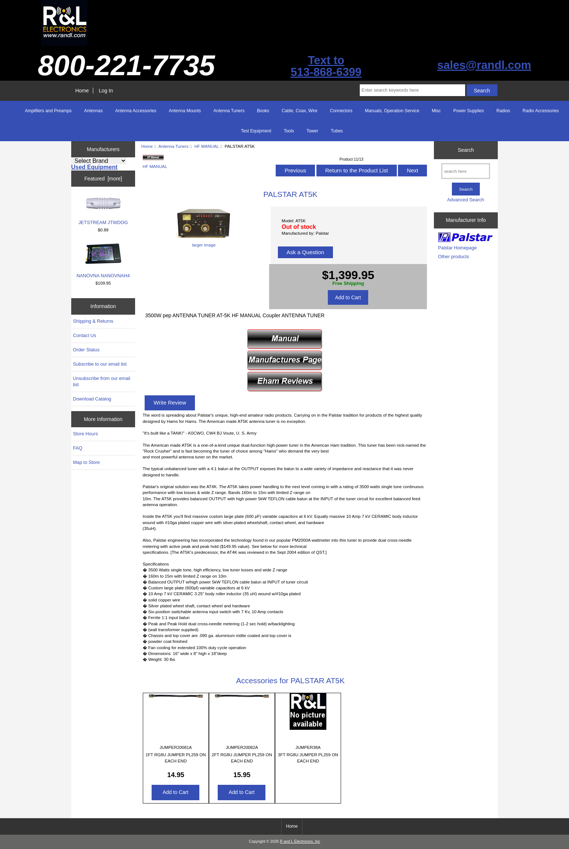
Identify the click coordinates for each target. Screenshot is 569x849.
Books (263, 110)
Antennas (93, 110)
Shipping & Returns (93, 321)
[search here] (465, 171)
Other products (453, 256)
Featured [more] (103, 179)
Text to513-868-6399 (326, 66)
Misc (436, 110)
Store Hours (85, 433)
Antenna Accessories (135, 110)
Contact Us (84, 335)
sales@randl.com (484, 65)
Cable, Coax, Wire (299, 110)
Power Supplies (468, 110)
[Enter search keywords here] (412, 90)
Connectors (341, 110)
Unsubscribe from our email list (101, 381)
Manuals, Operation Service (392, 110)
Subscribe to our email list (100, 364)
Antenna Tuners (173, 146)
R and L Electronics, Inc (300, 841)
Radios (503, 110)
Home (82, 91)
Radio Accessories (541, 110)
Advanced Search (465, 199)
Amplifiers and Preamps (48, 110)
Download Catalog (92, 399)
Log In (106, 91)
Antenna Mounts (185, 110)
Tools (289, 130)
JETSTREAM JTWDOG (103, 211)
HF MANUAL (206, 146)
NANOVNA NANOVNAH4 (103, 260)
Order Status (86, 349)
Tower (312, 130)
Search (466, 150)
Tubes (337, 130)
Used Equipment (94, 167)
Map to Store (86, 462)
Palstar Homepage (457, 247)
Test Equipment (256, 130)
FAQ (78, 448)
